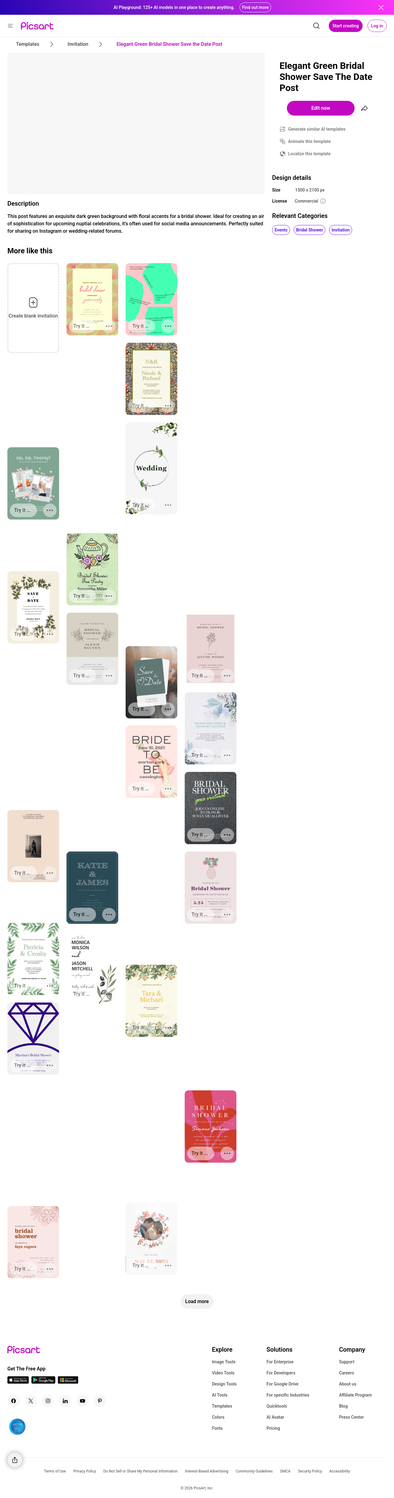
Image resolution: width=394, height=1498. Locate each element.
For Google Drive (283, 1383)
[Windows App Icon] (68, 1382)
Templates (222, 1406)
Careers (346, 1372)
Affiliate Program (355, 1395)
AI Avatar (275, 1417)
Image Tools (223, 1361)
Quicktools (277, 1406)
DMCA (285, 1471)
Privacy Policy (84, 1471)
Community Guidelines (254, 1471)
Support (346, 1361)
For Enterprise (280, 1361)
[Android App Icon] (43, 1382)
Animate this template (309, 141)
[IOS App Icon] (18, 1382)
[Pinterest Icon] (100, 1401)
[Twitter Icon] (31, 1401)
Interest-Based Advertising (206, 1471)
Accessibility (339, 1471)
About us (347, 1383)
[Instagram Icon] (48, 1401)
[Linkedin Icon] (65, 1401)
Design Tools (224, 1383)
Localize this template (309, 153)
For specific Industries (288, 1395)
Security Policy (310, 1471)
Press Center (351, 1417)
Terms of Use (55, 1471)
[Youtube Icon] (82, 1401)
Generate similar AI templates (317, 129)
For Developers (281, 1372)
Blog (343, 1406)
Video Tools (223, 1372)
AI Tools (219, 1395)
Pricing (273, 1428)
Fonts (217, 1428)
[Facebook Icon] (13, 1401)
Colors (218, 1417)
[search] (316, 25)
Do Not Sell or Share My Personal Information (140, 1471)
